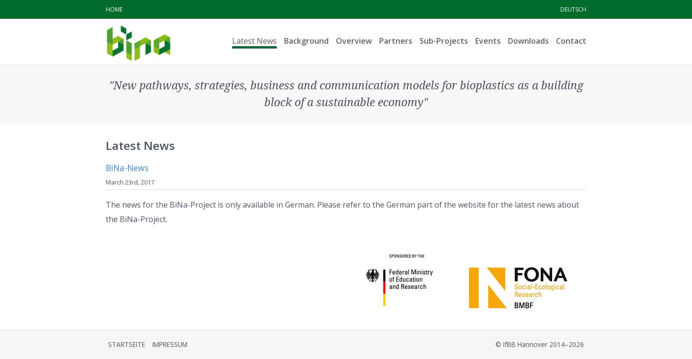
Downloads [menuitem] (528, 41)
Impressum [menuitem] (169, 344)
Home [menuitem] (114, 9)
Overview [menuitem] (354, 41)
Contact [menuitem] (571, 41)
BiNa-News (127, 167)
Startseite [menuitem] (126, 344)
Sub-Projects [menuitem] (444, 41)
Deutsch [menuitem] (573, 9)
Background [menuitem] (306, 41)
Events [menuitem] (488, 41)
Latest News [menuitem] (254, 41)
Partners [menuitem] (395, 41)
